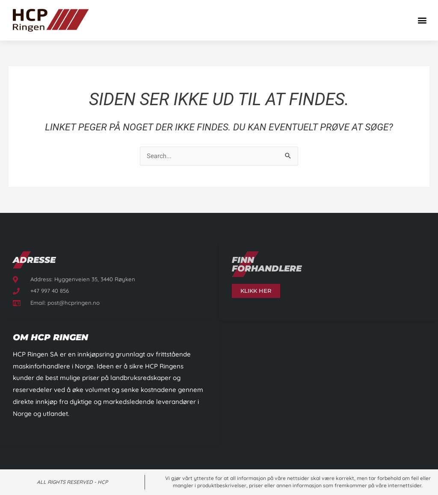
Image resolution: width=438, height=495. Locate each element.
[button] (422, 20)
